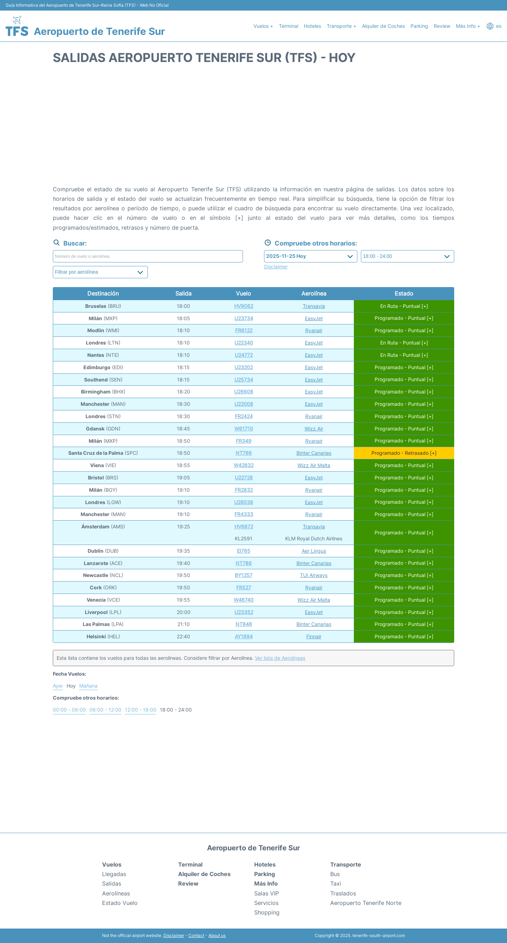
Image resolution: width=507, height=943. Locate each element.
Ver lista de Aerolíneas (280, 658)
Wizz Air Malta (314, 465)
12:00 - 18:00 (140, 710)
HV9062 (243, 306)
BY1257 (243, 575)
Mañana (88, 686)
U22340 (243, 343)
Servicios (266, 902)
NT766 (244, 453)
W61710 (243, 429)
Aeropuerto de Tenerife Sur (99, 31)
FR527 (243, 587)
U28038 (243, 502)
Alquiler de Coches (383, 26)
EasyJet (314, 318)
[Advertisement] (253, 128)
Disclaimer (173, 935)
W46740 (244, 600)
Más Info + (468, 26)
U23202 (243, 367)
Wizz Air (314, 429)
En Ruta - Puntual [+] (404, 306)
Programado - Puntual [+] (404, 318)
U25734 (243, 380)
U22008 (243, 404)
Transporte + (341, 26)
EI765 (243, 551)
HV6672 (243, 526)
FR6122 (243, 330)
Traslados (343, 893)
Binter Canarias (313, 453)
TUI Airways (313, 575)
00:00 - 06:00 (69, 710)
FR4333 (243, 514)
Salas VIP (266, 893)
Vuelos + (263, 26)
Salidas (111, 883)
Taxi (335, 883)
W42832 (244, 465)
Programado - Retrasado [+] (404, 453)
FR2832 (244, 490)
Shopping (267, 912)
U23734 (243, 318)
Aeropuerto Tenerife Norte (365, 902)
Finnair (313, 636)
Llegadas (114, 873)
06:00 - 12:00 (105, 710)
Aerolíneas (116, 893)
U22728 (244, 477)
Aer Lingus (314, 551)
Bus (335, 873)
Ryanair (314, 330)
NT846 (244, 624)
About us (217, 935)
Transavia (314, 306)
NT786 (244, 563)
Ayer (58, 686)
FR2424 (244, 416)
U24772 (244, 355)
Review (442, 26)
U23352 (243, 612)
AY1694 (244, 636)
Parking (419, 26)
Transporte (345, 864)
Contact (196, 935)
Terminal (288, 26)
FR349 (243, 441)
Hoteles (312, 26)
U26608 (243, 392)
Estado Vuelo (120, 902)
